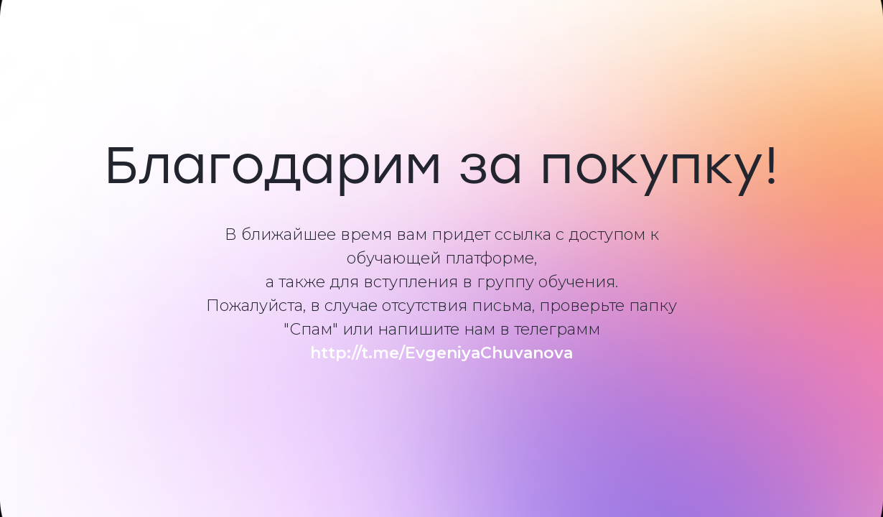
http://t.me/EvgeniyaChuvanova (441, 353)
